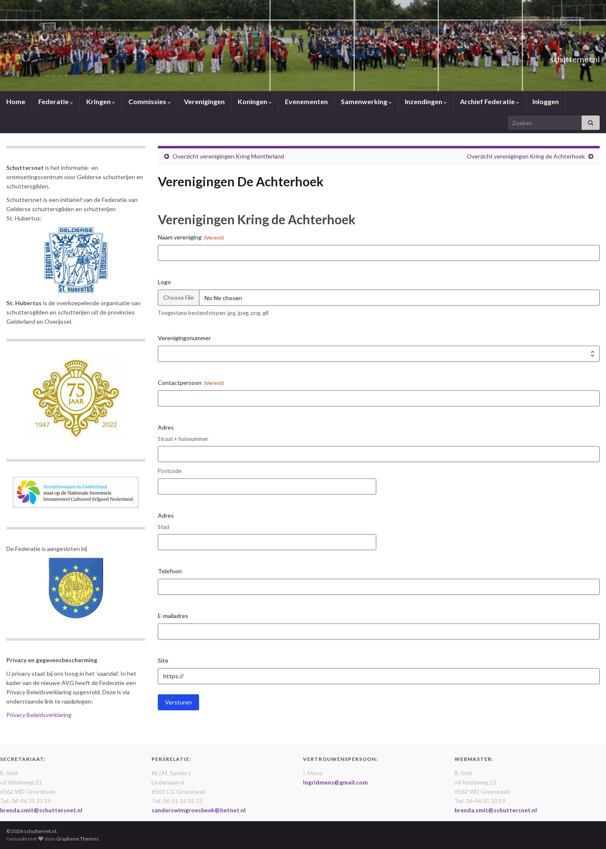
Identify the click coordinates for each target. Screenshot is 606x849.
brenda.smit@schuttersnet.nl (41, 810)
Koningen (255, 101)
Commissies (149, 101)
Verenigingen (204, 101)
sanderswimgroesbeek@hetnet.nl (199, 810)
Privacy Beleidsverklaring (39, 714)
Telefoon (170, 571)
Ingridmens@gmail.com (335, 782)
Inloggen (545, 101)
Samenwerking (366, 101)
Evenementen (306, 101)
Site (163, 660)
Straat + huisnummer (183, 438)
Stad (163, 527)
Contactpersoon (191, 383)
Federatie (55, 101)
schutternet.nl (561, 57)
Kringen (100, 101)
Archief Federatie (489, 101)
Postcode (169, 470)
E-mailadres (173, 615)
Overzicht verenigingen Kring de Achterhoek (526, 156)
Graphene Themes (77, 839)
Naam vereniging (191, 237)
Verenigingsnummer (184, 337)
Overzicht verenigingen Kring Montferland (228, 156)
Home (15, 101)
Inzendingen (426, 101)
